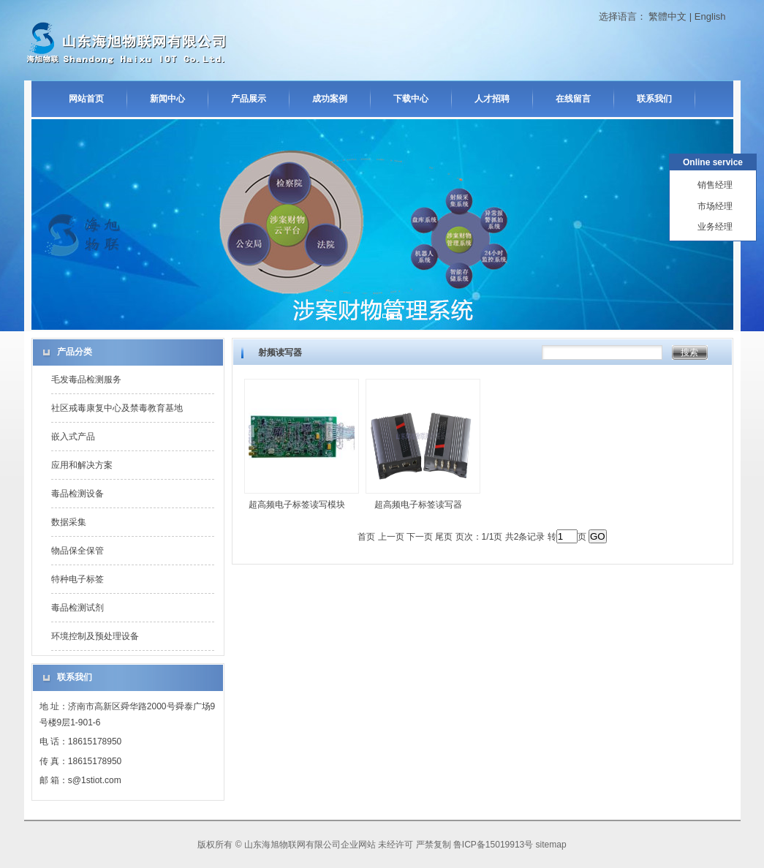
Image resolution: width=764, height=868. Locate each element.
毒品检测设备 (77, 493)
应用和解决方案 (82, 465)
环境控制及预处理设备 (95, 636)
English (710, 16)
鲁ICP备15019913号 (493, 844)
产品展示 (248, 99)
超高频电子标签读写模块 (297, 504)
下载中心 (410, 99)
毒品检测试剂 (77, 608)
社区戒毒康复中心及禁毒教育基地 (117, 408)
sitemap (551, 844)
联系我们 (654, 99)
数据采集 (68, 522)
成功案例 (329, 99)
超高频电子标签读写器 (418, 504)
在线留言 (573, 99)
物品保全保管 (77, 551)
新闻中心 (167, 99)
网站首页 (86, 99)
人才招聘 (492, 99)
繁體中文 (667, 16)
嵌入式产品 (73, 436)
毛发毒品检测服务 (86, 379)
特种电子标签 (77, 579)
